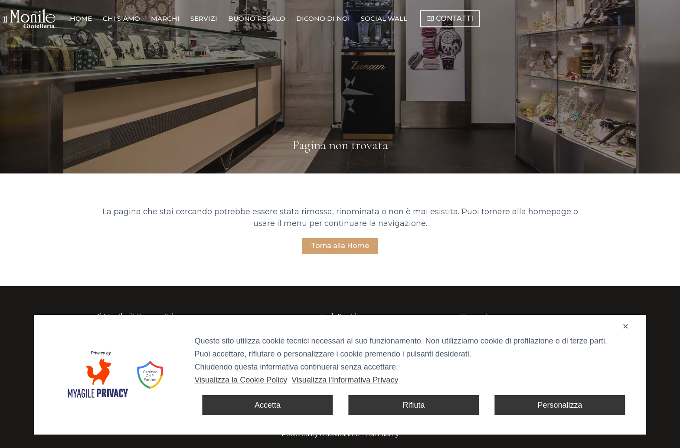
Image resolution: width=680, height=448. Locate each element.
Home (183, 18)
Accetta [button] (268, 405)
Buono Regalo (359, 18)
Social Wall (486, 18)
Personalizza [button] (560, 405)
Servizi (306, 18)
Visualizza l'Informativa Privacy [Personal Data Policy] (344, 380)
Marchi (267, 18)
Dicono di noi (425, 18)
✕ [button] (625, 326)
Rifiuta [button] (413, 405)
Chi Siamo (223, 18)
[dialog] (340, 375)
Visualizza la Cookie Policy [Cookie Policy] (240, 380)
